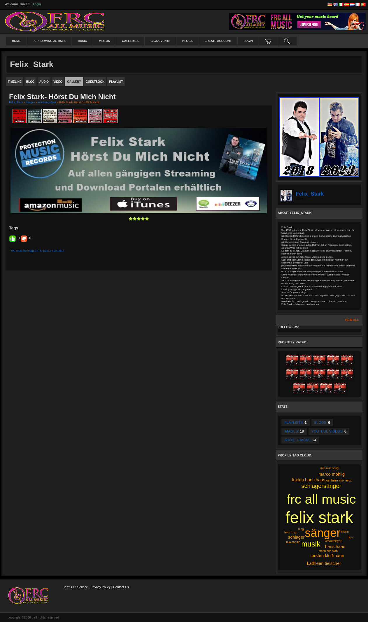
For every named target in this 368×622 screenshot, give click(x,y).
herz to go (290, 532)
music (344, 531)
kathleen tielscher (324, 563)
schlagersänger (321, 486)
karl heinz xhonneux (339, 480)
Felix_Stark (16, 102)
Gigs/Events (160, 41)
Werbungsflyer (47, 102)
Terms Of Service (75, 587)
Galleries (130, 41)
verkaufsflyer (333, 541)
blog (301, 529)
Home (16, 41)
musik (310, 544)
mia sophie (293, 542)
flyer (350, 537)
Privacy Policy (100, 587)
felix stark (319, 517)
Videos (104, 41)
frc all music (321, 499)
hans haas (335, 546)
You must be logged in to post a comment (37, 250)
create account (218, 41)
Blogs (187, 41)
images (30, 102)
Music (82, 41)
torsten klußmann (327, 555)
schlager (296, 537)
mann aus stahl (328, 551)
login (248, 41)
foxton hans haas (308, 479)
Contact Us (121, 587)
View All (352, 319)
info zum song (329, 468)
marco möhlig (331, 474)
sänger (322, 532)
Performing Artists (49, 41)
